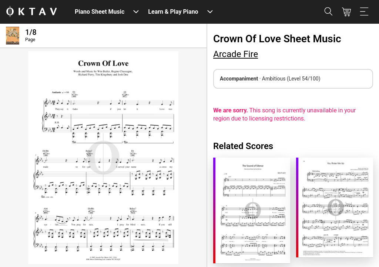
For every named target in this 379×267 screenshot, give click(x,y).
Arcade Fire (235, 54)
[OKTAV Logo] (31, 12)
